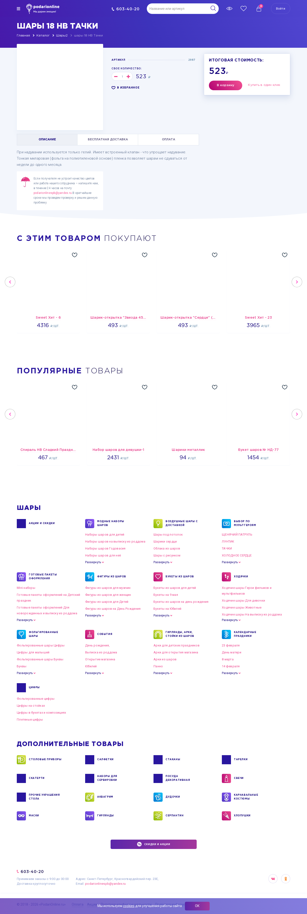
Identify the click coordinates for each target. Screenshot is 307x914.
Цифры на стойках (31, 705)
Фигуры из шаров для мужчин (108, 588)
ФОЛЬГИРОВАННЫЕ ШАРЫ (43, 634)
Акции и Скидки (42, 523)
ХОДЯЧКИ (241, 576)
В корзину (225, 85)
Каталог (43, 35)
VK (272, 878)
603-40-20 (126, 9)
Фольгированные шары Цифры (41, 645)
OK (285, 878)
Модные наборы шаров (110, 523)
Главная (23, 35)
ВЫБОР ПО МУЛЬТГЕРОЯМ (245, 523)
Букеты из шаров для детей (175, 588)
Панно (158, 666)
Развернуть (93, 562)
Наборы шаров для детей (104, 534)
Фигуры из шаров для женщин (108, 595)
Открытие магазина (100, 659)
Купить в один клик (264, 85)
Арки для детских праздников (177, 645)
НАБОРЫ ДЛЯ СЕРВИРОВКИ (107, 778)
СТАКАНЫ (172, 759)
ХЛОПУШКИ (242, 815)
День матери (231, 652)
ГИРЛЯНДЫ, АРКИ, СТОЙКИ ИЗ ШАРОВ (179, 634)
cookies (129, 906)
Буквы (21, 666)
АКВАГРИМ (105, 797)
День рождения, (97, 645)
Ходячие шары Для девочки (243, 600)
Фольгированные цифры (35, 698)
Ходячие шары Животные (241, 607)
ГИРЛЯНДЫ (105, 815)
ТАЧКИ (227, 548)
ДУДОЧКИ (172, 797)
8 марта (228, 659)
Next (297, 282)
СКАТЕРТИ (37, 778)
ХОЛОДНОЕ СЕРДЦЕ (237, 555)
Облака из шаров (167, 548)
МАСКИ (34, 815)
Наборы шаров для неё (103, 555)
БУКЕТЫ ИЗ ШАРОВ (179, 576)
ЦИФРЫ (34, 687)
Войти (280, 8)
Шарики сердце (165, 541)
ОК (197, 906)
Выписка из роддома (101, 652)
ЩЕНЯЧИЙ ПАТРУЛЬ (237, 534)
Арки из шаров (165, 659)
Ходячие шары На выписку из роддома (252, 614)
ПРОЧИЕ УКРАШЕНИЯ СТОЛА (44, 797)
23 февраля (231, 645)
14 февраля (231, 666)
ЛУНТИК (228, 541)
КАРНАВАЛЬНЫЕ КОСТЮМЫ (246, 797)
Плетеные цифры (30, 719)
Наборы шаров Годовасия (105, 548)
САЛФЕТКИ (105, 759)
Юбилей (91, 666)
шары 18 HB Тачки (88, 35)
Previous (10, 282)
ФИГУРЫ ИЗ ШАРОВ (111, 576)
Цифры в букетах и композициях (41, 712)
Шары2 (62, 35)
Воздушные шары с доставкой (181, 523)
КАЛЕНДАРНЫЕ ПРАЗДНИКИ (245, 634)
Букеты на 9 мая (166, 595)
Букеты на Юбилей (167, 608)
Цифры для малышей (33, 652)
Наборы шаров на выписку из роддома (115, 541)
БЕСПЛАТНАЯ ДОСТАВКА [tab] (108, 139)
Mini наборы (26, 588)
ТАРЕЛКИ (241, 759)
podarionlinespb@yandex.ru (53, 193)
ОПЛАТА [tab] (168, 139)
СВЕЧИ (239, 778)
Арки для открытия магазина (176, 652)
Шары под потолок (168, 534)
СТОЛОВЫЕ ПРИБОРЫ (45, 759)
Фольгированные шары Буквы (40, 659)
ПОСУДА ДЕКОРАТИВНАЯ (177, 778)
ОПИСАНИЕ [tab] (47, 139)
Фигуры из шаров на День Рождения (113, 608)
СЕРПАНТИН (174, 815)
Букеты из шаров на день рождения (181, 601)
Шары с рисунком (167, 555)
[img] (18, 9)
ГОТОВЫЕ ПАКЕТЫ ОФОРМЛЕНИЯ (43, 576)
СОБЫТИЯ (104, 634)
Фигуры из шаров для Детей (107, 601)
